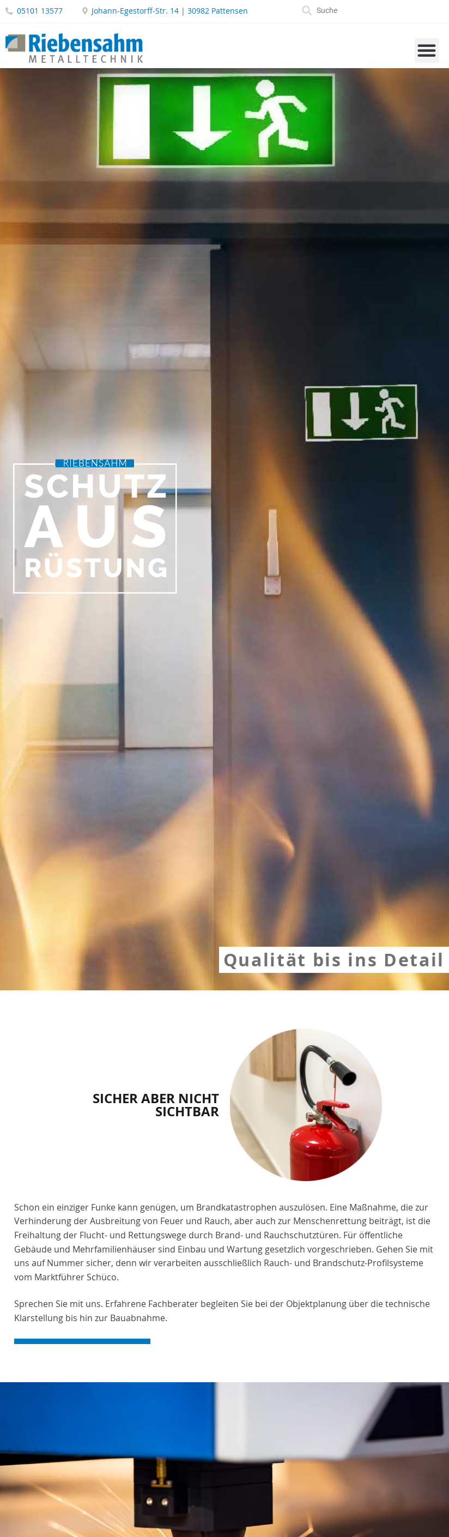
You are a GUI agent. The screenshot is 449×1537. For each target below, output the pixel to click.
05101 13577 (40, 11)
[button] (427, 50)
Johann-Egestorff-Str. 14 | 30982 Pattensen (170, 11)
